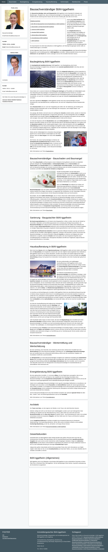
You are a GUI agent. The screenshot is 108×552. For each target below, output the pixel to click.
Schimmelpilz (64, 2)
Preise (86, 2)
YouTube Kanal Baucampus (9, 538)
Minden (9, 99)
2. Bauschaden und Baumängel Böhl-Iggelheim (42, 26)
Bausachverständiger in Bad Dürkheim (81, 545)
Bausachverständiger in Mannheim (95, 548)
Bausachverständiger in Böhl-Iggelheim (56, 426)
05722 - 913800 (11, 44)
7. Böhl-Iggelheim (34, 40)
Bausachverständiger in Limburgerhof (88, 540)
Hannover (4, 99)
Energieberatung (37, 2)
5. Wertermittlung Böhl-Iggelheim (38, 35)
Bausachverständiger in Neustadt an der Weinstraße (89, 543)
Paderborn (18, 99)
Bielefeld (14, 99)
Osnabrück (5, 101)
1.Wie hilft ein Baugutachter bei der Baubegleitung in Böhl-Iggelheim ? (47, 23)
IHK (3, 535)
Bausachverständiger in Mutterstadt (81, 542)
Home (3, 2)
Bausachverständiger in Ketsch (92, 547)
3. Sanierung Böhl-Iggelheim (37, 29)
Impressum (5, 536)
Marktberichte (76, 2)
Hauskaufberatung (51, 2)
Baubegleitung (24, 2)
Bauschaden (12, 2)
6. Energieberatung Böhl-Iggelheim (39, 38)
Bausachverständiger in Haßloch (80, 538)
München (10, 101)
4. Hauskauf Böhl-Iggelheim (37, 32)
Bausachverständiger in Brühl (79, 548)
